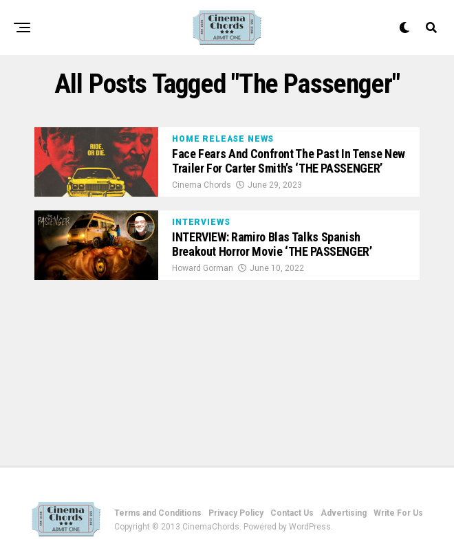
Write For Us (398, 513)
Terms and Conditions (158, 513)
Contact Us (292, 513)
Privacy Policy (235, 513)
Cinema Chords (201, 185)
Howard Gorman (202, 268)
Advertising (344, 513)
